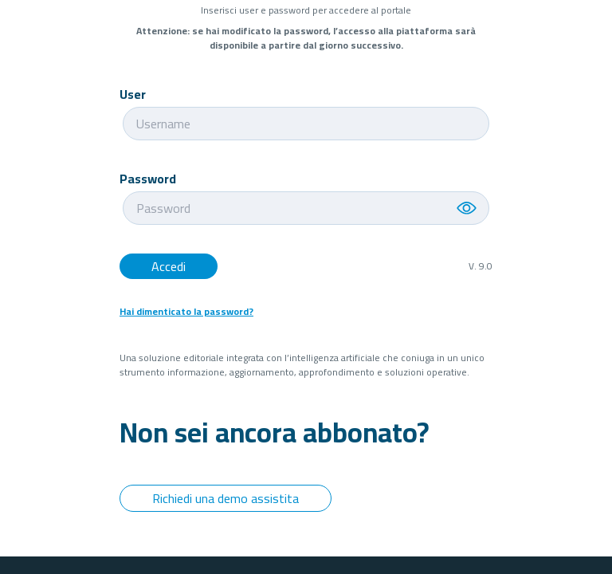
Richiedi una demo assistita (225, 498)
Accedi (168, 266)
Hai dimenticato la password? (186, 312)
